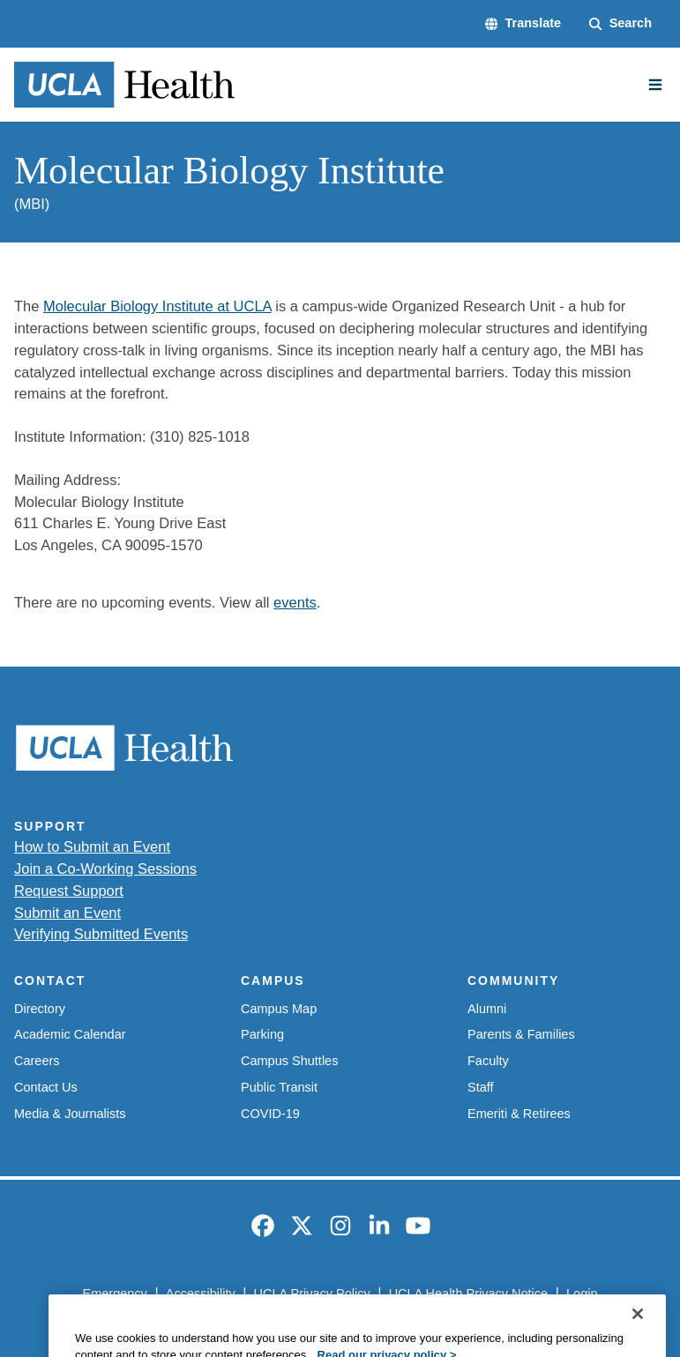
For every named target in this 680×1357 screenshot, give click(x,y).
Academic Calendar (70, 1034)
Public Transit (279, 1087)
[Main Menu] (655, 84)
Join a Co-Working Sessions (105, 868)
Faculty (488, 1061)
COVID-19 (270, 1114)
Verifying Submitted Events (101, 934)
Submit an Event (67, 913)
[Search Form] (620, 23)
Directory (39, 1009)
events (295, 602)
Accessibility (200, 1293)
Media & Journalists (70, 1114)
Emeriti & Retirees (519, 1114)
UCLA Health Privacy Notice (469, 1293)
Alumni (486, 1009)
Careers (37, 1061)
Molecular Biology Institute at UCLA (157, 306)
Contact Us (46, 1087)
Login (581, 1293)
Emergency (114, 1293)
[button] (523, 23)
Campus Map (279, 1009)
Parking (262, 1034)
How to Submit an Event (92, 846)
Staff (480, 1087)
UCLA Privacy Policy (312, 1293)
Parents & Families (521, 1034)
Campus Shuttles (289, 1061)
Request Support (68, 890)
